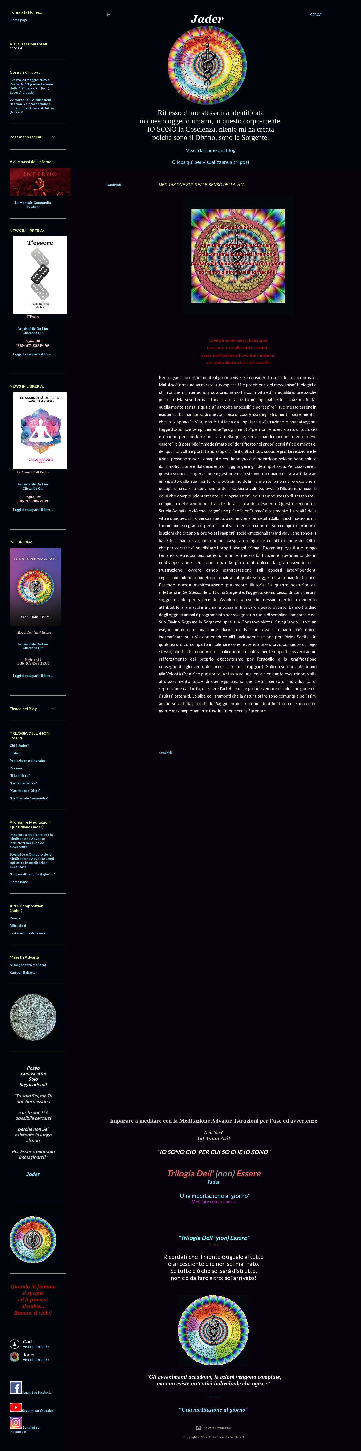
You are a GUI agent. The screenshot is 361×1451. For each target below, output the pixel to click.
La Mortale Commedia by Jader (33, 204)
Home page (19, 20)
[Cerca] (315, 14)
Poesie (15, 918)
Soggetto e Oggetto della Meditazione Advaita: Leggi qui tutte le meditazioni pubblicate (32, 860)
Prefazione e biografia (27, 760)
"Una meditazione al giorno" (213, 1195)
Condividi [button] (113, 185)
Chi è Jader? (19, 745)
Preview (16, 768)
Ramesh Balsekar (23, 972)
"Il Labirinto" (20, 775)
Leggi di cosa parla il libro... (33, 354)
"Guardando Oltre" (25, 791)
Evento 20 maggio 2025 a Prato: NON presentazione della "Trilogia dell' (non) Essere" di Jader (31, 86)
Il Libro (15, 753)
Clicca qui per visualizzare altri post (210, 162)
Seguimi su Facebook (36, 1392)
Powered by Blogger (213, 1428)
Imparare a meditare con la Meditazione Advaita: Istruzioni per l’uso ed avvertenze (31, 840)
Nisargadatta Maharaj (28, 965)
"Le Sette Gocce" (23, 783)
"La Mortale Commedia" (29, 798)
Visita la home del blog (211, 150)
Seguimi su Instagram (25, 1429)
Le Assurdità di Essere (27, 933)
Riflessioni (18, 925)
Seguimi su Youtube (37, 1410)
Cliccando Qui (33, 333)
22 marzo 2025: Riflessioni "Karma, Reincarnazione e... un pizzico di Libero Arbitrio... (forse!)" (33, 106)
